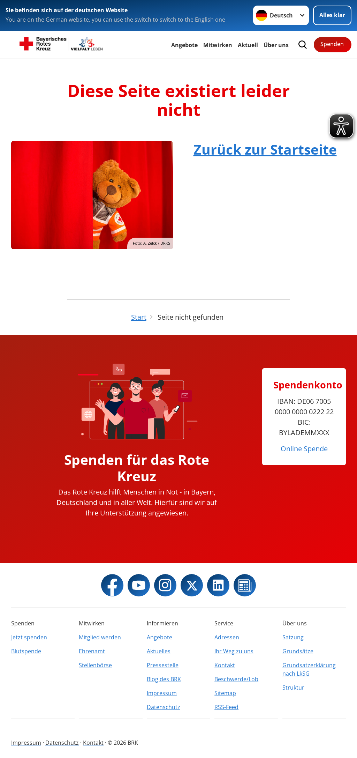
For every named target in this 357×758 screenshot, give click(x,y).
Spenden (332, 44)
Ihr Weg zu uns (233, 651)
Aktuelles (158, 651)
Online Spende (304, 448)
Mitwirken (217, 45)
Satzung (293, 637)
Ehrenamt (92, 651)
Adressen (226, 637)
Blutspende (26, 651)
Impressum (162, 693)
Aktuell (248, 45)
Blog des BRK (164, 679)
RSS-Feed (226, 707)
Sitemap (225, 693)
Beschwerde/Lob (236, 679)
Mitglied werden (100, 637)
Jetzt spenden (29, 637)
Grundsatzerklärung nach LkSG (309, 669)
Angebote (184, 45)
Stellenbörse (95, 665)
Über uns (276, 45)
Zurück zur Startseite (265, 149)
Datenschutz (163, 707)
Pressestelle (162, 665)
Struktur (293, 687)
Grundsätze (297, 651)
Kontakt (224, 665)
